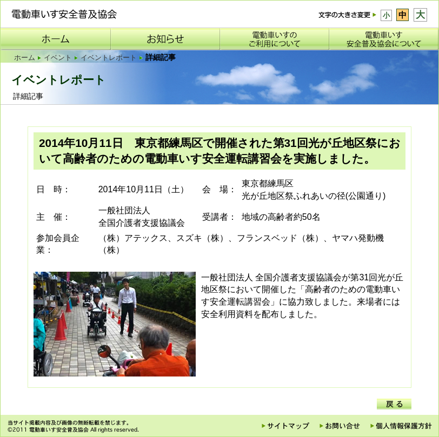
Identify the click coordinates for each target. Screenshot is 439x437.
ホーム (24, 57)
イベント (58, 57)
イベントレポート (109, 57)
